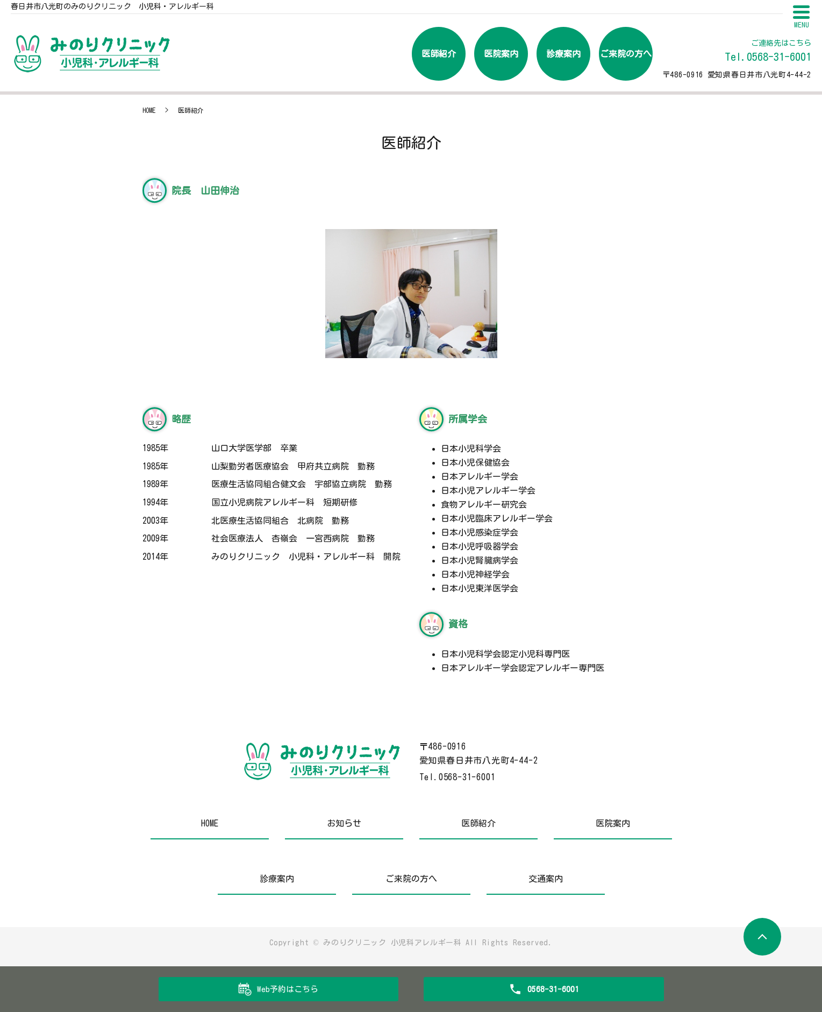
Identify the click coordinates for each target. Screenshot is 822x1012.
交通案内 (545, 878)
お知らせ (344, 823)
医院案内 (501, 53)
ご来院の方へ (626, 53)
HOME (148, 110)
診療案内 (563, 53)
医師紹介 (438, 53)
